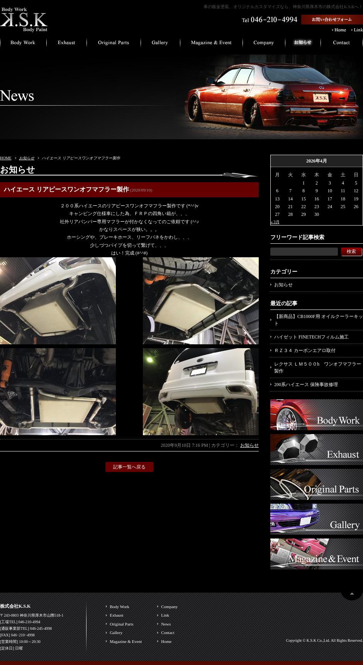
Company (169, 606)
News (166, 624)
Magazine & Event (126, 641)
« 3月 (275, 222)
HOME (5, 158)
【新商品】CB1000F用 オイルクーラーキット (318, 320)
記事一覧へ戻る (129, 467)
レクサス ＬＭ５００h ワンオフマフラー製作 (317, 367)
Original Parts (121, 624)
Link (165, 615)
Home (166, 641)
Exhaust (116, 615)
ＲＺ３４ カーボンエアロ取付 (305, 350)
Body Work (119, 606)
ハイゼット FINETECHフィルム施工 (311, 337)
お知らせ (26, 158)
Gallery (116, 632)
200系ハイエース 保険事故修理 (306, 384)
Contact (167, 632)
